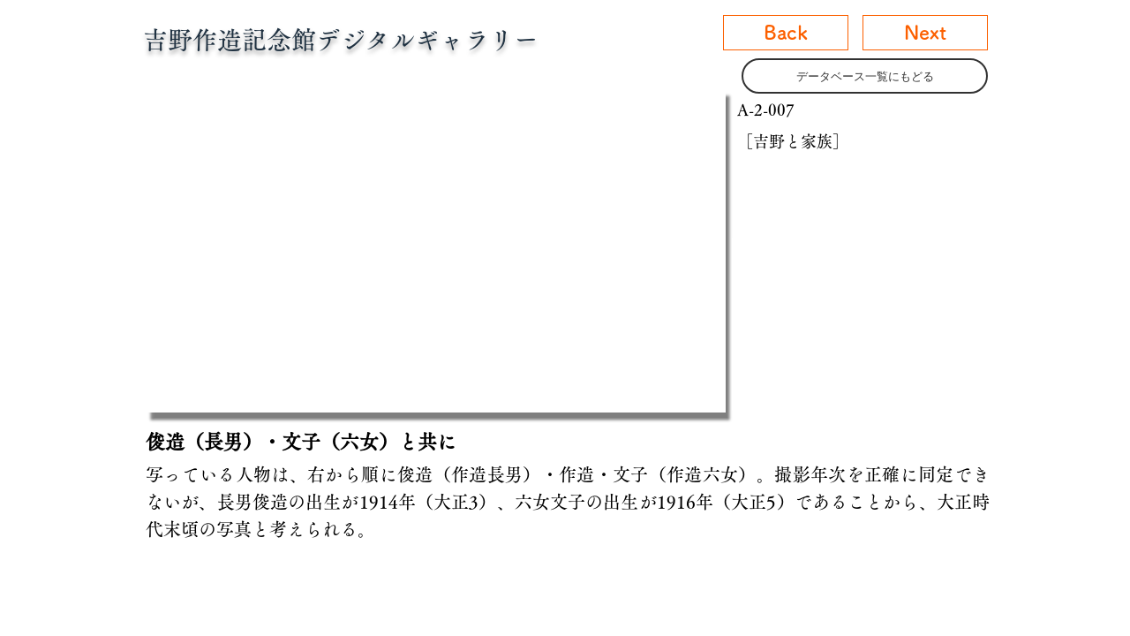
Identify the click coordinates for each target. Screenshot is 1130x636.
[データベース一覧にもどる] (865, 76)
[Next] (925, 32)
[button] (436, 250)
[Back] (785, 32)
